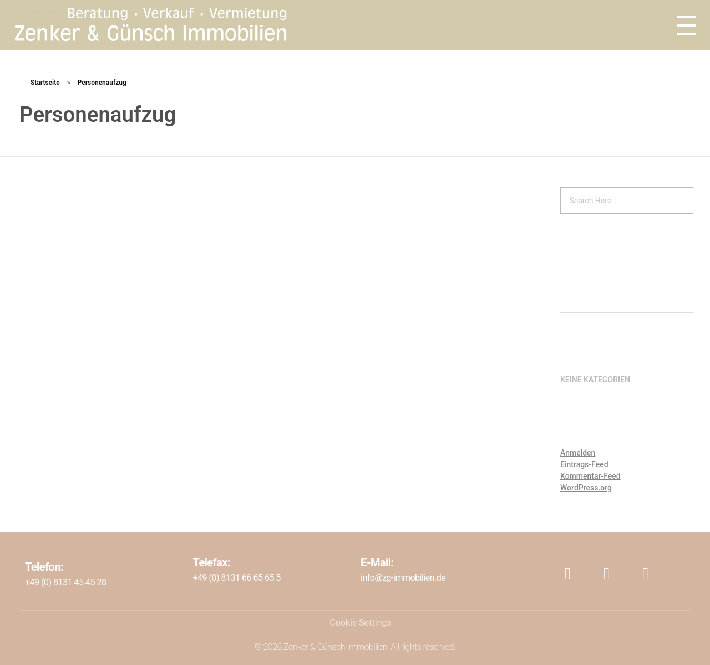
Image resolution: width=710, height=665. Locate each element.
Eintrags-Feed (584, 464)
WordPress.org (586, 487)
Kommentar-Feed (590, 476)
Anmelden (577, 452)
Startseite (45, 82)
